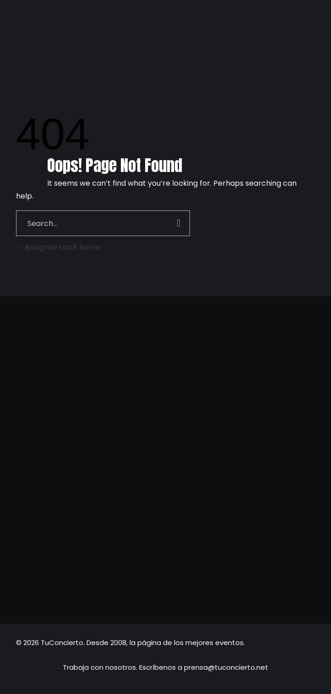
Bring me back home (58, 247)
